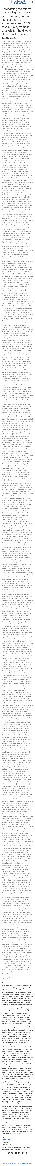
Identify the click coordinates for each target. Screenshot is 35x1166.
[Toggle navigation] (2, 2)
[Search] (33, 2)
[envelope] (15, 1152)
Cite (3, 978)
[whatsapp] (22, 1152)
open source (25, 1163)
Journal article (6, 1139)
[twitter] (8, 1152)
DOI (8, 978)
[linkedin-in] (19, 1152)
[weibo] (26, 1152)
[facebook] (12, 1152)
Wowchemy (13, 1163)
